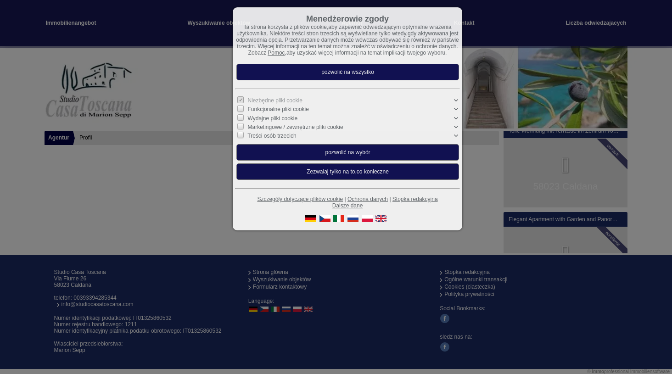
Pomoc (276, 53)
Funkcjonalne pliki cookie (278, 109)
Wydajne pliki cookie (273, 118)
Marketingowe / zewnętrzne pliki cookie (295, 127)
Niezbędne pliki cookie (275, 100)
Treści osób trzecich (271, 136)
